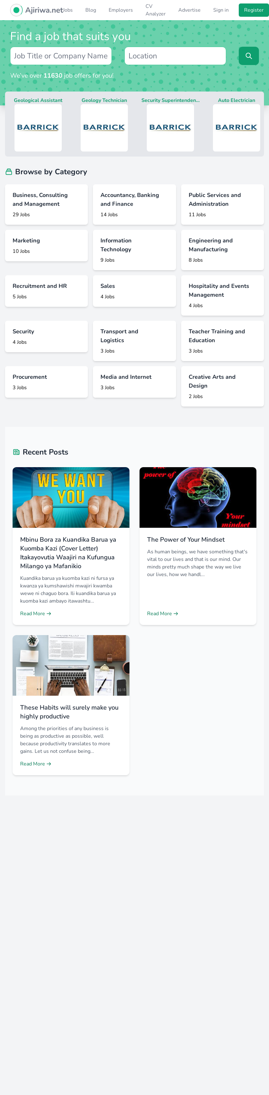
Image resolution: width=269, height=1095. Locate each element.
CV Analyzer (156, 10)
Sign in (221, 10)
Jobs (68, 10)
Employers (121, 10)
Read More (35, 613)
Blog (90, 10)
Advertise (189, 10)
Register (254, 10)
